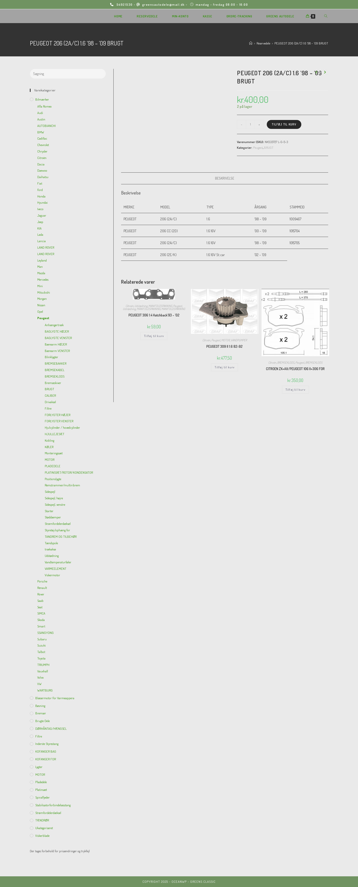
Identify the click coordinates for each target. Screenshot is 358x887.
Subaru (42, 639)
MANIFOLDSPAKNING (160, 306)
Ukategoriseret (44, 828)
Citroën (130, 306)
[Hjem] (250, 43)
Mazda (41, 273)
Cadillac (42, 138)
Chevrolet (43, 145)
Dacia (41, 164)
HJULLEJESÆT (54, 434)
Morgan (42, 299)
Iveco (40, 209)
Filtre (48, 408)
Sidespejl (50, 492)
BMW (40, 132)
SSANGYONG (45, 633)
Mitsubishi (43, 292)
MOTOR (225, 340)
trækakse (50, 549)
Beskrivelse (224, 178)
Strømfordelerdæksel (58, 524)
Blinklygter (51, 357)
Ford (40, 190)
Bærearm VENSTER (57, 351)
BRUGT (268, 148)
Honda (41, 196)
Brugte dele (42, 721)
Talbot (41, 652)
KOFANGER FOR (45, 759)
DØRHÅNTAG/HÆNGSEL (51, 729)
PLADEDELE (52, 466)
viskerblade (42, 836)
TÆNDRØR (42, 820)
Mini (40, 286)
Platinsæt (41, 790)
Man (40, 267)
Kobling (49, 440)
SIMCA (41, 613)
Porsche (42, 581)
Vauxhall (42, 671)
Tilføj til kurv (284, 124)
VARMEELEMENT (55, 569)
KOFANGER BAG (45, 751)
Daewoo (42, 170)
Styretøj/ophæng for (57, 530)
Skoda (41, 620)
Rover (40, 594)
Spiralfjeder (42, 797)
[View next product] (324, 72)
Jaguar (41, 215)
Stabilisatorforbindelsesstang (53, 805)
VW (39, 684)
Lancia (41, 241)
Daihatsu (42, 177)
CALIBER (50, 395)
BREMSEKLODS (285, 362)
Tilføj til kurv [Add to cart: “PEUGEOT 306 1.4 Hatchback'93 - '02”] (154, 336)
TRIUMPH (43, 665)
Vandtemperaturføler (58, 562)
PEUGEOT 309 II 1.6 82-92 (224, 346)
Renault (42, 588)
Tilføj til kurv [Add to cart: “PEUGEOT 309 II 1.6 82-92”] (224, 367)
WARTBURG (45, 690)
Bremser (40, 713)
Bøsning (40, 706)
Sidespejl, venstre (55, 504)
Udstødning (140, 306)
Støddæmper (53, 517)
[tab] (225, 178)
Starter (49, 511)
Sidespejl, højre (54, 498)
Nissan (41, 305)
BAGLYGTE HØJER (57, 331)
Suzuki (41, 645)
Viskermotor (52, 575)
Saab (40, 601)
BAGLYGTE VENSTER (58, 338)
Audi (40, 113)
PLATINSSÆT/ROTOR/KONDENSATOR (69, 472)
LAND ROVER (45, 247)
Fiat (39, 183)
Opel (40, 311)
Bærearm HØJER (56, 344)
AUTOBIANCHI (46, 126)
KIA (39, 228)
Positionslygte (53, 479)
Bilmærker (42, 99)
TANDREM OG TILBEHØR (61, 537)
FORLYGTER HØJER (57, 415)
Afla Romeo (44, 106)
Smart (41, 626)
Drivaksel (50, 402)
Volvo (40, 677)
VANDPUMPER (239, 340)
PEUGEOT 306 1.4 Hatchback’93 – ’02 (154, 315)
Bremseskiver (53, 383)
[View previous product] (316, 72)
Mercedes (42, 279)
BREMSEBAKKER (55, 363)
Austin (41, 119)
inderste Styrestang (46, 744)
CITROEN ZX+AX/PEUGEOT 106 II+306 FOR (295, 369)
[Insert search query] (68, 74)
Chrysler (42, 151)
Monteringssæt (54, 453)
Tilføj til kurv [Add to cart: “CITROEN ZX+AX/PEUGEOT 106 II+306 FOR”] (295, 389)
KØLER (49, 447)
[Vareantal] (250, 124)
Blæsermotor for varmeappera (54, 698)
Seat (40, 607)
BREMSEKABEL (54, 370)
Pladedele (41, 782)
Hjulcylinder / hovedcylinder (62, 427)
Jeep (40, 222)
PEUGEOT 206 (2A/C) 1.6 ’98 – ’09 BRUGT (301, 43)
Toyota (41, 658)
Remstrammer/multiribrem (62, 485)
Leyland (42, 260)
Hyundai (42, 202)
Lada (40, 234)
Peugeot (258, 148)
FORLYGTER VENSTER (59, 421)
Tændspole (51, 543)
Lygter (39, 767)
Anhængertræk (54, 325)
